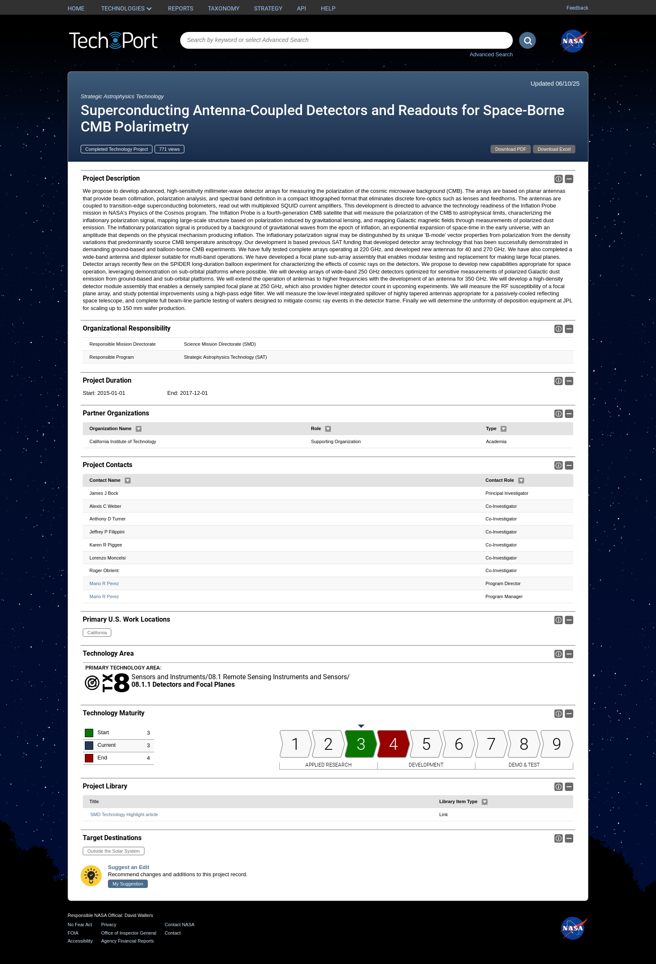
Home (76, 8)
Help (328, 8)
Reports (180, 8)
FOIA (73, 932)
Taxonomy (223, 8)
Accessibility (80, 940)
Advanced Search (491, 54)
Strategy (268, 8)
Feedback (577, 8)
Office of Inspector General (128, 932)
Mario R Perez (104, 583)
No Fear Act (80, 924)
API (301, 8)
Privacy (108, 924)
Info (558, 179)
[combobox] (346, 40)
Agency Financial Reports (127, 940)
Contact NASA (179, 924)
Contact (173, 932)
